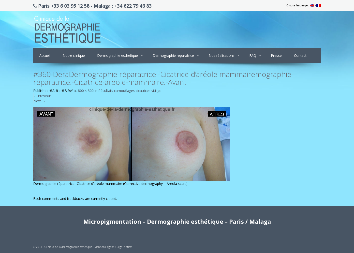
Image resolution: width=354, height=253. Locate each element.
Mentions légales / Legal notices (113, 247)
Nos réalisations (222, 55)
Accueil (44, 55)
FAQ (252, 55)
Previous (42, 95)
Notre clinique (74, 55)
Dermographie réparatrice (173, 55)
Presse (276, 55)
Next (39, 101)
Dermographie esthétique (117, 55)
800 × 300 (86, 90)
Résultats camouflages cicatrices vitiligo (130, 90)
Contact (300, 55)
